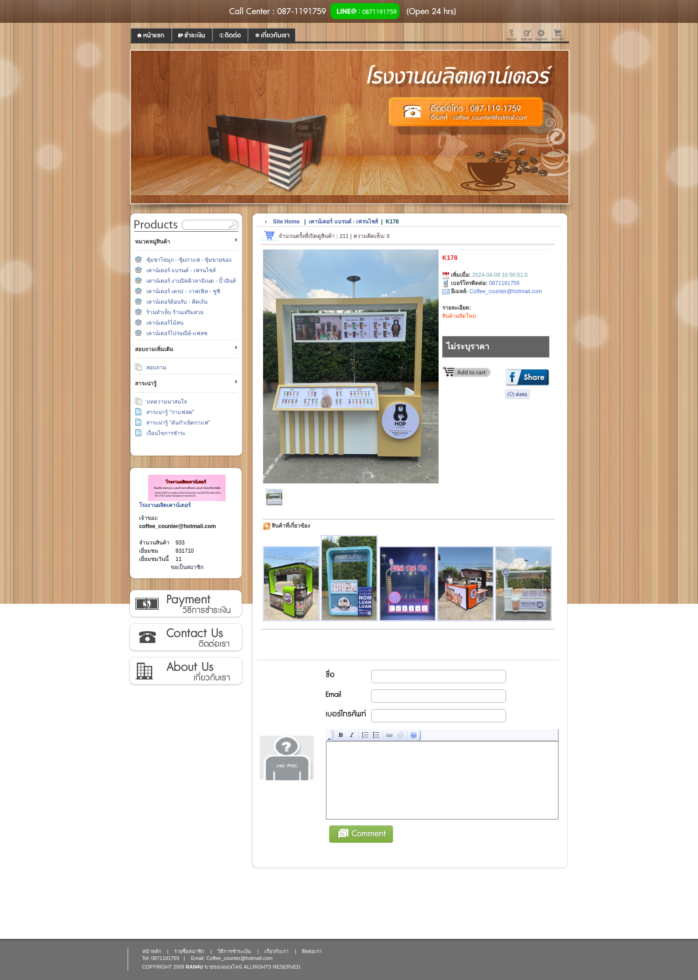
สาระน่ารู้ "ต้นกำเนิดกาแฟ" (178, 423)
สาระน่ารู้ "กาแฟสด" (170, 412)
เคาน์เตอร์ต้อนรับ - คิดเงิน (176, 302)
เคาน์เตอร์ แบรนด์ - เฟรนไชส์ (181, 270)
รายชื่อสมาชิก (189, 951)
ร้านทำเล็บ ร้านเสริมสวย (174, 312)
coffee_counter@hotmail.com (177, 526)
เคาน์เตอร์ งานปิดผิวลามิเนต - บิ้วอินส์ (191, 281)
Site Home (286, 221)
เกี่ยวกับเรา (185, 671)
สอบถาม (156, 367)
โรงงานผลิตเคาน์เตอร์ (165, 505)
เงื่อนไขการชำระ (166, 433)
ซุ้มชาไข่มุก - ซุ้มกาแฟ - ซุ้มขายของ (189, 260)
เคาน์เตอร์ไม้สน (164, 323)
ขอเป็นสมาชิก (187, 567)
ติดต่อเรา (185, 637)
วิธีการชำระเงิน (185, 603)
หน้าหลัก (151, 951)
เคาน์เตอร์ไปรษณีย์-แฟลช (176, 333)
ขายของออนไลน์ (223, 967)
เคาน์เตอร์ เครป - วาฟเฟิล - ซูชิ (183, 291)
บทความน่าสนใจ (166, 402)
